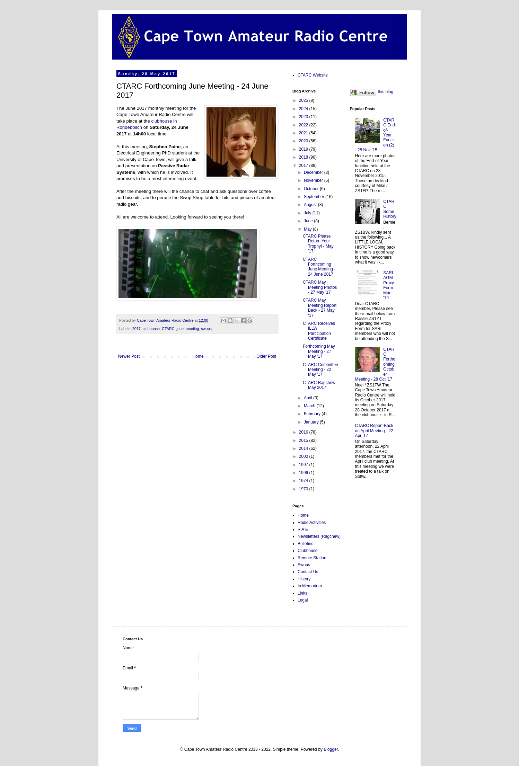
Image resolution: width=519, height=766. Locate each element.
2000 (304, 456)
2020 (304, 141)
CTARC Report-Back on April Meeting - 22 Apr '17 (374, 430)
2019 (304, 149)
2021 (304, 133)
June (309, 221)
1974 (304, 480)
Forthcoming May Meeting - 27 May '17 (319, 351)
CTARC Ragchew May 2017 (319, 385)
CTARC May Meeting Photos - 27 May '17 (320, 287)
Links (302, 593)
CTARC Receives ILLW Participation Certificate (319, 331)
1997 (304, 464)
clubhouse (151, 329)
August (311, 204)
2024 (304, 108)
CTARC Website (313, 75)
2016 (304, 432)
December (314, 172)
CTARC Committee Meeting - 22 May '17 (320, 369)
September (314, 196)
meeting (192, 329)
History (304, 579)
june (179, 329)
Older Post (266, 356)
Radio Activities (312, 522)
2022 (304, 125)
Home (198, 356)
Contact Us (308, 571)
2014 (304, 448)
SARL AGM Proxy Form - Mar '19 (389, 285)
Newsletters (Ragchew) (319, 536)
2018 (304, 157)
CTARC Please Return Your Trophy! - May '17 (318, 243)
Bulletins (305, 543)
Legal (303, 600)
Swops (304, 564)
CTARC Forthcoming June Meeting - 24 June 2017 (319, 267)
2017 (136, 329)
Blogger (331, 749)
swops (206, 329)
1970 (304, 489)
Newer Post (129, 356)
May (308, 229)
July (308, 213)
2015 (304, 440)
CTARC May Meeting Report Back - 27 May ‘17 (319, 308)
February (313, 413)
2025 (304, 100)
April (308, 397)
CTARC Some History (389, 209)
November (314, 180)
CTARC (168, 329)
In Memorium (310, 586)
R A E (303, 529)
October (312, 188)
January (312, 422)
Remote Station (312, 557)
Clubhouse (307, 550)
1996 (304, 472)
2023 (304, 116)
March (310, 405)
